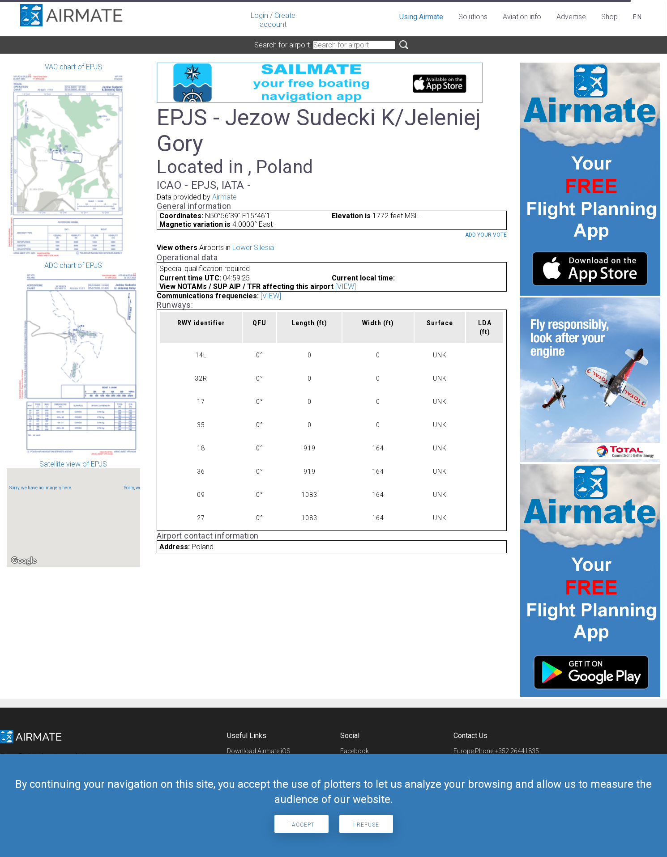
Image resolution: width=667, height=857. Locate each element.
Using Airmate (421, 17)
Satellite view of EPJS (73, 513)
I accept (301, 825)
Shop (609, 17)
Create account (277, 20)
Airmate (224, 197)
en (637, 17)
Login (259, 15)
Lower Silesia (253, 247)
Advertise (571, 17)
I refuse (366, 825)
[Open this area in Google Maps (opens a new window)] (23, 561)
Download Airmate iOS (259, 751)
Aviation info (522, 17)
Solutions (472, 17)
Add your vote (486, 235)
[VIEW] (345, 286)
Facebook (354, 751)
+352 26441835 (517, 751)
